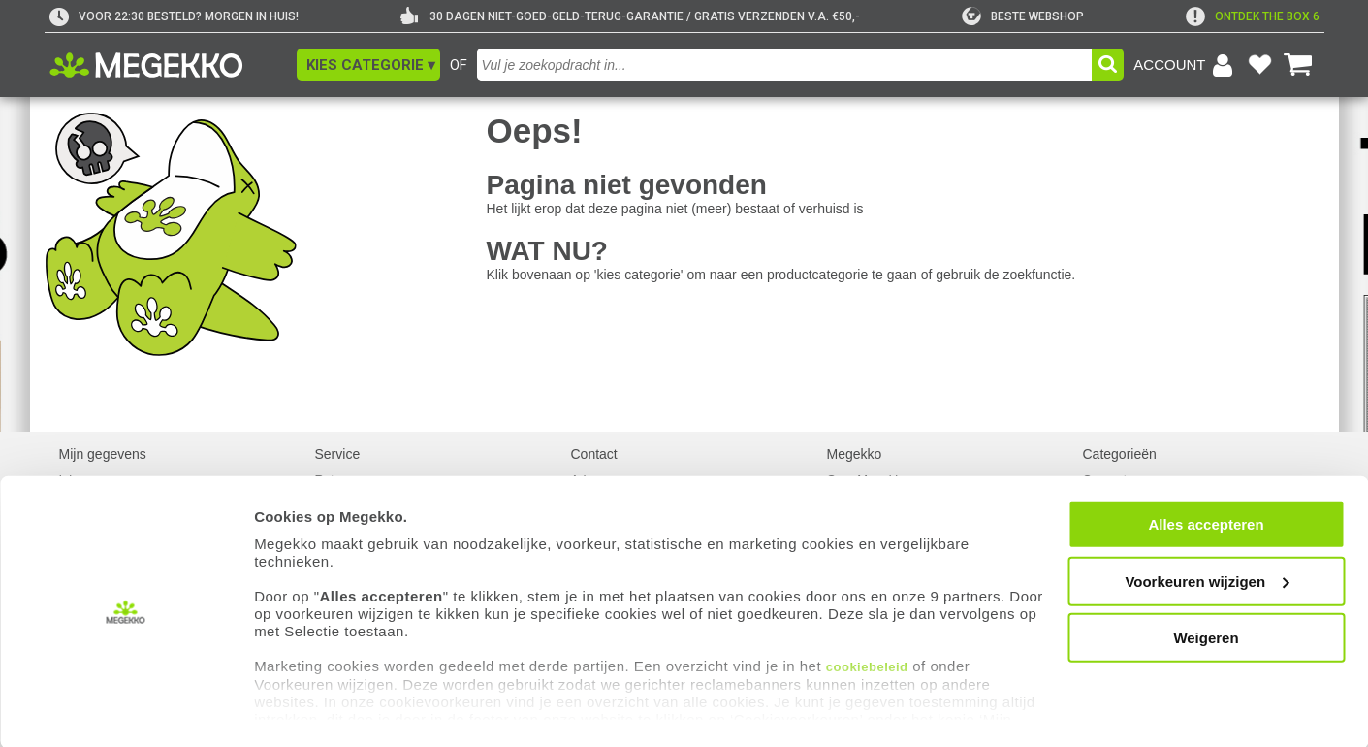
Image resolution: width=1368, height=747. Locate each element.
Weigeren (1205, 637)
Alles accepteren (1205, 523)
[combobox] (785, 65)
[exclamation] (1253, 16)
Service (338, 454)
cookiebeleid (867, 666)
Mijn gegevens (102, 454)
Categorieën (1120, 454)
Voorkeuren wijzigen (1206, 579)
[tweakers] (1023, 16)
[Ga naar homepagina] (168, 65)
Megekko (854, 454)
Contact (594, 454)
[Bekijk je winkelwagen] (1298, 65)
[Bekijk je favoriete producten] (1260, 65)
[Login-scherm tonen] (1185, 65)
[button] (368, 65)
